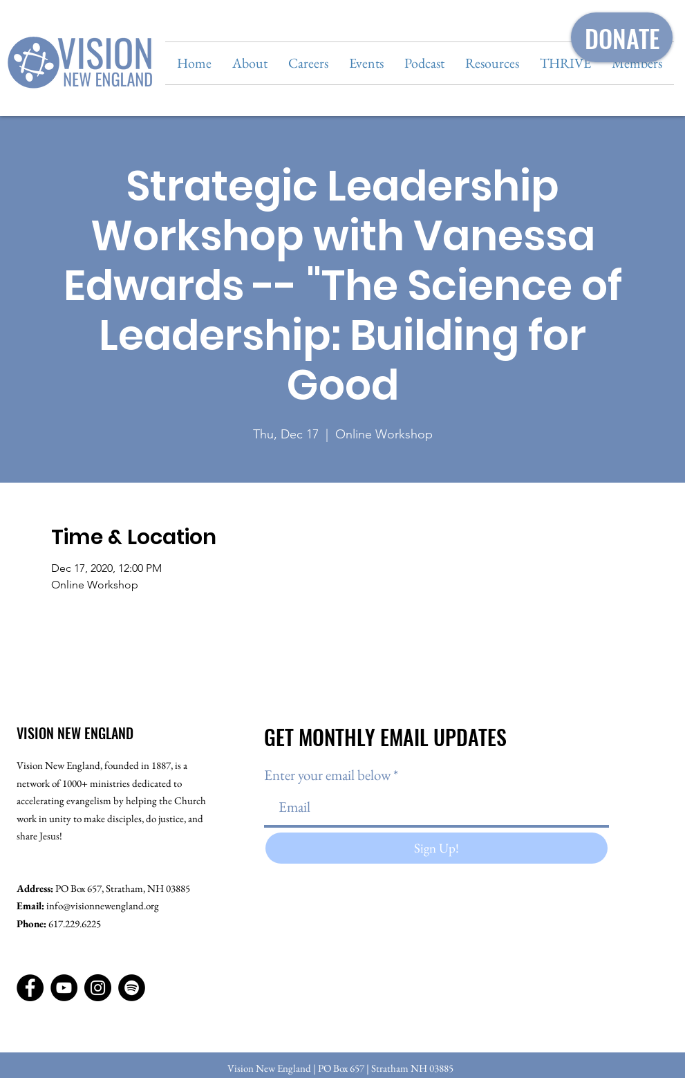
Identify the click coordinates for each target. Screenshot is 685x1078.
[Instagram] (97, 987)
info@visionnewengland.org (102, 905)
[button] (250, 63)
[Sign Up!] (436, 848)
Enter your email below (327, 775)
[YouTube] (63, 987)
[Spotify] (131, 987)
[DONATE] (622, 37)
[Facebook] (30, 987)
